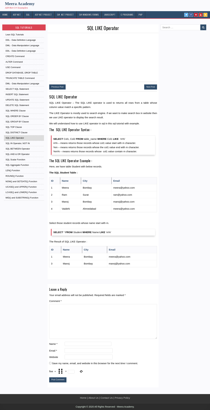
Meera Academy (20, 3)
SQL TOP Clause (14, 127)
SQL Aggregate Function (17, 165)
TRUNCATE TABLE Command (20, 78)
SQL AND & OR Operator (18, 154)
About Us (93, 397)
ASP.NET (17, 14)
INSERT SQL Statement (17, 94)
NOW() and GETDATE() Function (21, 181)
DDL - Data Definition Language (21, 40)
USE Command (13, 67)
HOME (5, 14)
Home (83, 397)
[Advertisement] (103, 58)
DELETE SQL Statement (17, 105)
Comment (55, 301)
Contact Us (107, 397)
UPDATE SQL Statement (17, 100)
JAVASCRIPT (110, 14)
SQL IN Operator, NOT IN (18, 143)
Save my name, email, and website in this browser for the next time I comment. (95, 363)
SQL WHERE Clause (16, 110)
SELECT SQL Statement (17, 89)
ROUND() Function (15, 176)
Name (53, 343)
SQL (28, 14)
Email (53, 350)
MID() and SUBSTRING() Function (22, 197)
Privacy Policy (122, 397)
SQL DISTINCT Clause (16, 132)
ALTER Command (14, 62)
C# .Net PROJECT (65, 14)
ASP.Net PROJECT (43, 14)
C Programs (127, 14)
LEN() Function (13, 170)
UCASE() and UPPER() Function (21, 187)
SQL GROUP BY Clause (17, 121)
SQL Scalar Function (15, 159)
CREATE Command (15, 56)
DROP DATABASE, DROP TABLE (22, 72)
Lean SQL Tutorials (15, 34)
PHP (141, 14)
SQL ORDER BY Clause (17, 116)
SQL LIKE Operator (103, 28)
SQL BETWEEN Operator (18, 149)
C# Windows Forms (89, 14)
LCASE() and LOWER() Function (21, 192)
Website (53, 357)
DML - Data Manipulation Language (22, 45)
